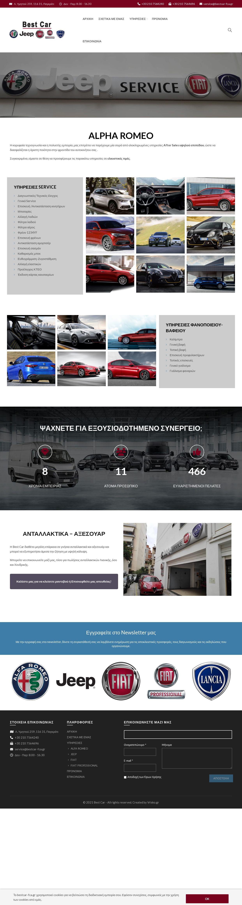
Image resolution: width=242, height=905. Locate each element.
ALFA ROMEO (79, 748)
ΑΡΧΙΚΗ (88, 18)
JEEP (74, 754)
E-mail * (128, 760)
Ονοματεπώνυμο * (135, 744)
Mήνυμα (167, 744)
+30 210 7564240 (150, 3)
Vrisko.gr (153, 802)
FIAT (74, 759)
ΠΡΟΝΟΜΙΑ (160, 18)
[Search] (230, 30)
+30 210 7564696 (181, 3)
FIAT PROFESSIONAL (84, 765)
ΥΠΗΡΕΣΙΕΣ (138, 18)
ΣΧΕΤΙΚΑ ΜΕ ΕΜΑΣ (111, 18)
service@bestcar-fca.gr (216, 3)
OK (207, 899)
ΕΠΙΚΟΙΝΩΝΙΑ (92, 41)
